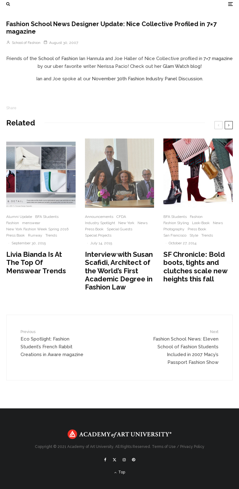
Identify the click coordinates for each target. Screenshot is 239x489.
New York (126, 223)
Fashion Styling (176, 223)
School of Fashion (23, 42)
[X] (115, 460)
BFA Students (47, 216)
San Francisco (174, 235)
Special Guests (119, 229)
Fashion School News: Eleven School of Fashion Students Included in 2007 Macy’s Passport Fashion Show (183, 347)
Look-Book (201, 223)
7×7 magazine (218, 58)
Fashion (12, 223)
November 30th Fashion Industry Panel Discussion (147, 79)
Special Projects (98, 235)
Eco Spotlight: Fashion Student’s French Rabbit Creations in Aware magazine (55, 343)
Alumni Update (19, 216)
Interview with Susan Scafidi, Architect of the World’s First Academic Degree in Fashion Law (119, 270)
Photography (174, 229)
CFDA (121, 216)
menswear (31, 223)
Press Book (15, 235)
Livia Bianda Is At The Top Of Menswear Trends (36, 262)
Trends (51, 235)
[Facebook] (105, 460)
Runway (35, 235)
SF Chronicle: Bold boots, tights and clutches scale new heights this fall (195, 266)
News (143, 223)
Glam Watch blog (181, 66)
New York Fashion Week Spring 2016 (37, 229)
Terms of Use (164, 446)
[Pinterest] (133, 460)
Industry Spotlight (100, 223)
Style (194, 235)
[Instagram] (124, 460)
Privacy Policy (192, 446)
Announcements (99, 216)
